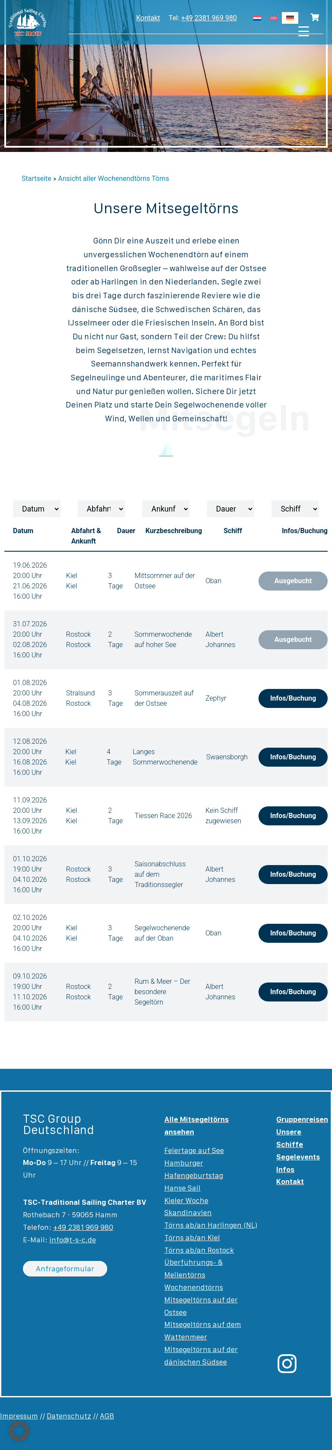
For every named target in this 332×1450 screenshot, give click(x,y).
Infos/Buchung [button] (293, 698)
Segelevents (298, 1157)
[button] (19, 1431)
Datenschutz (69, 1416)
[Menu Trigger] (304, 31)
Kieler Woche (186, 1200)
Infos (285, 1169)
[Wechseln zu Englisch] (273, 18)
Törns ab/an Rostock (199, 1250)
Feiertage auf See (194, 1150)
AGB (107, 1416)
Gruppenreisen (302, 1119)
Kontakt (148, 18)
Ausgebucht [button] (293, 581)
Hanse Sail (182, 1188)
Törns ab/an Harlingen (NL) (210, 1225)
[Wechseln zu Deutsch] (290, 18)
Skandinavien (188, 1212)
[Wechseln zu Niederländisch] (257, 18)
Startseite (36, 178)
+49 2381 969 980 (209, 18)
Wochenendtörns (193, 1287)
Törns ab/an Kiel (192, 1238)
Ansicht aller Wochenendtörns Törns (113, 178)
